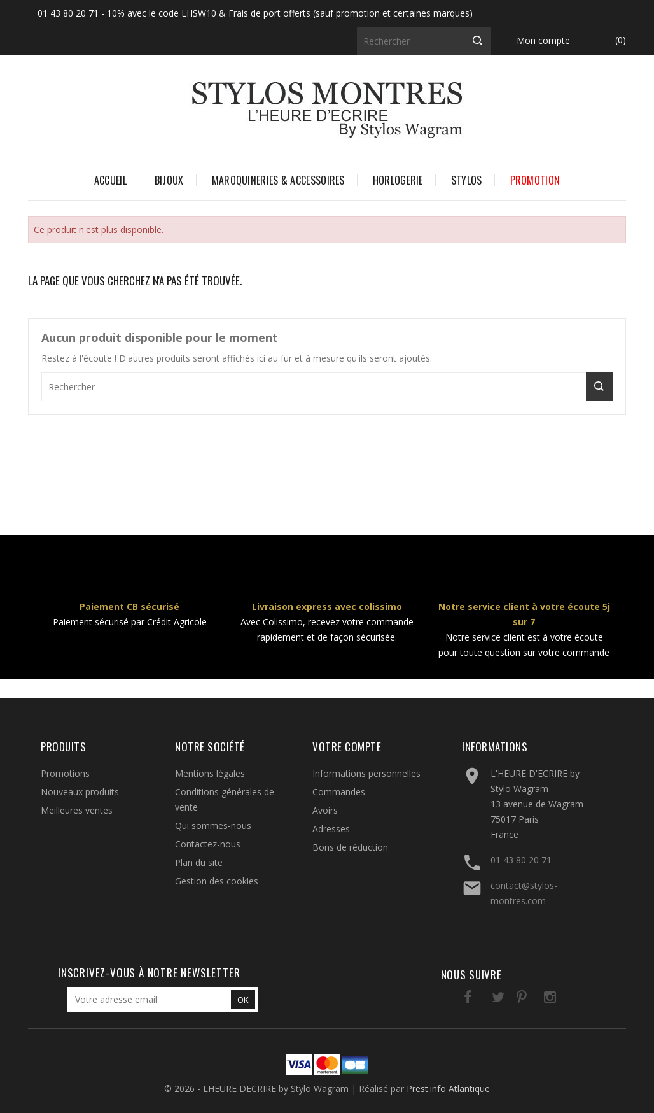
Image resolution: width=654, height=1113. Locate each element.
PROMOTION (535, 180)
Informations (494, 747)
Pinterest (508, 999)
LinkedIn (560, 999)
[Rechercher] (424, 41)
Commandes (338, 792)
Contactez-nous (207, 844)
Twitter (482, 999)
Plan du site (199, 862)
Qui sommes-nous (213, 825)
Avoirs (325, 810)
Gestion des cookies (216, 881)
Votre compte (346, 747)
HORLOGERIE (398, 180)
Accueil (110, 180)
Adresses (331, 829)
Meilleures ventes (77, 810)
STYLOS (466, 180)
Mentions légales (210, 773)
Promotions (65, 773)
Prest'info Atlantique (448, 1088)
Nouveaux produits (80, 792)
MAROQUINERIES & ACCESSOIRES (278, 180)
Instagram (534, 999)
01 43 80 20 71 (521, 860)
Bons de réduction (350, 847)
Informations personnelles (366, 773)
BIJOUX (169, 180)
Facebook (456, 999)
